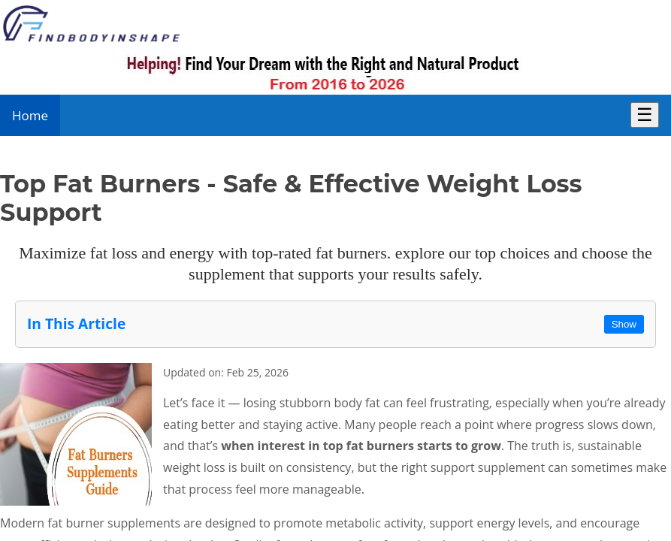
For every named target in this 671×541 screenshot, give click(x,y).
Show (624, 324)
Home (30, 115)
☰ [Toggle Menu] (644, 114)
